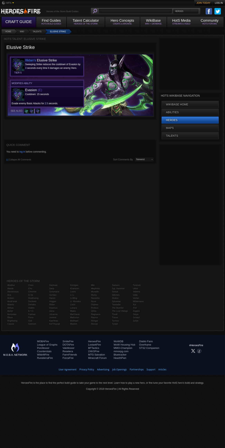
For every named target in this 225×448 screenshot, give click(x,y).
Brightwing (12, 321)
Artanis (10, 304)
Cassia (10, 324)
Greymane (54, 291)
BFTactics (93, 348)
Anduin (10, 298)
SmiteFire (68, 341)
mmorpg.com (121, 351)
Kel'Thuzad (54, 324)
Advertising (103, 369)
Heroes (172, 120)
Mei (93, 285)
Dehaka (32, 304)
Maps (170, 127)
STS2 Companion (149, 348)
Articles (162, 369)
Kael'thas (53, 321)
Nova (93, 301)
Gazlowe (53, 285)
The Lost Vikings (120, 311)
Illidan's (30, 60)
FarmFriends (70, 354)
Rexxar (94, 324)
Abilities (172, 112)
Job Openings (119, 369)
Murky (94, 295)
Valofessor (68, 348)
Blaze (10, 317)
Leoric (73, 291)
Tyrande (137, 285)
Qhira (93, 311)
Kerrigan (74, 285)
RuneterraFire (45, 357)
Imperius (53, 308)
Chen (30, 285)
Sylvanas (116, 301)
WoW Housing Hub (124, 344)
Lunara (73, 308)
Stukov (115, 298)
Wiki (22, 32)
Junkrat (52, 317)
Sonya (115, 291)
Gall (30, 321)
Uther (135, 288)
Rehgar (94, 321)
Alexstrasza (13, 291)
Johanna (53, 314)
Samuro (116, 285)
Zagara (136, 311)
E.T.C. (31, 311)
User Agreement (67, 369)
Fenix (30, 317)
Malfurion (74, 317)
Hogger (52, 301)
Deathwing (33, 298)
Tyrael (115, 324)
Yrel (135, 308)
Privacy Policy (87, 369)
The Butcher (118, 308)
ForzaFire (68, 357)
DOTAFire (68, 344)
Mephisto (95, 288)
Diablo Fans (146, 341)
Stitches (116, 295)
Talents (37, 32)
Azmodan (11, 314)
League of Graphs (47, 344)
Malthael (74, 321)
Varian (136, 298)
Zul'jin (135, 321)
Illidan (52, 304)
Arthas (10, 308)
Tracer (115, 317)
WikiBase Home (177, 104)
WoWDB (118, 341)
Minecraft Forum (97, 357)
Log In (219, 3)
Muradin (95, 291)
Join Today (204, 3)
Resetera (68, 351)
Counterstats (44, 351)
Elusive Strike (58, 32)
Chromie (32, 291)
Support (151, 369)
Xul (134, 304)
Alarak (10, 288)
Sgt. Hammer (118, 288)
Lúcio (72, 304)
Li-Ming (73, 298)
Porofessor (43, 348)
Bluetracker (120, 354)
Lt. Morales (75, 301)
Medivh (73, 324)
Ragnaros (95, 314)
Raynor (94, 317)
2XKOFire (93, 351)
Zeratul (136, 317)
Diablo (31, 308)
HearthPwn (120, 357)
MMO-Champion (123, 348)
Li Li (72, 295)
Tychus (115, 321)
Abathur (11, 285)
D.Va (30, 295)
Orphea (94, 304)
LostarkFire (94, 344)
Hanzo (52, 298)
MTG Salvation (96, 354)
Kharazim (74, 288)
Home (8, 32)
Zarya (135, 314)
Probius (94, 308)
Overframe (145, 344)
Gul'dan (53, 295)
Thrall (114, 314)
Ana (9, 295)
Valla (135, 295)
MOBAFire (43, 341)
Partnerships (137, 369)
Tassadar (116, 304)
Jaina (51, 311)
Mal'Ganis (75, 314)
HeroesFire (94, 341)
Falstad (31, 314)
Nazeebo (95, 298)
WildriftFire (43, 354)
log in (22, 151)
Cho (30, 288)
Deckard (32, 301)
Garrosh (32, 324)
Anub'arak (12, 301)
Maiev (73, 311)
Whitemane (138, 301)
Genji (51, 288)
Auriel (10, 311)
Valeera (136, 291)
